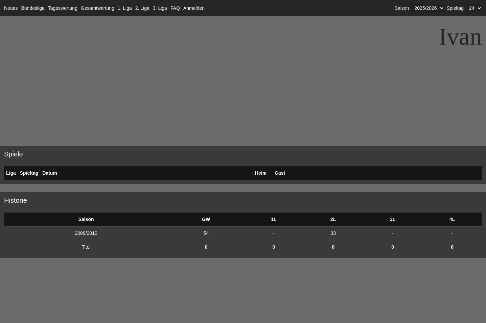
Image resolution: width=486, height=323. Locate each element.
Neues (11, 8)
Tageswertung (62, 8)
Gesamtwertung (97, 8)
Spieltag (455, 8)
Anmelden (194, 8)
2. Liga (142, 8)
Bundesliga (32, 8)
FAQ (175, 8)
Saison (402, 8)
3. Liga (160, 8)
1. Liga (125, 8)
